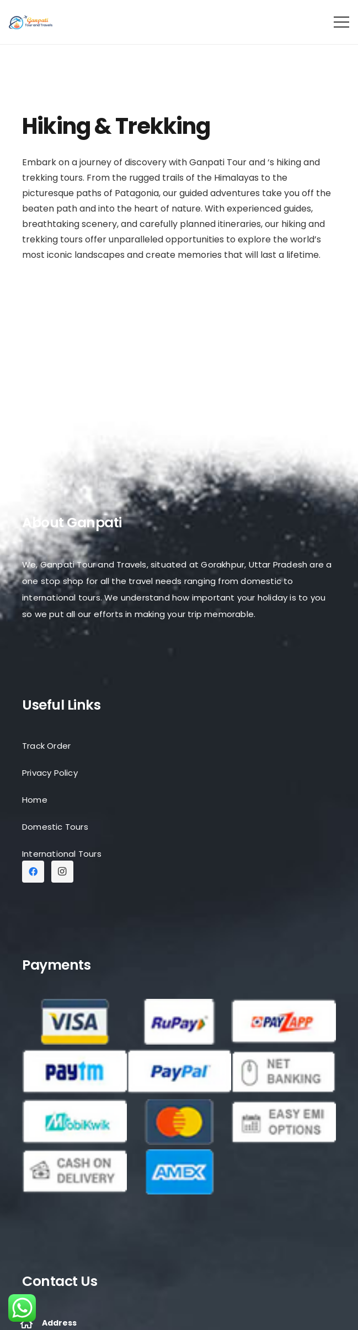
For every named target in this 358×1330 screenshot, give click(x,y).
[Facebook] (33, 872)
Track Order (46, 745)
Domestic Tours (55, 826)
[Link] (30, 22)
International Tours (61, 853)
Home (34, 799)
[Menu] (341, 22)
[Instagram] (62, 872)
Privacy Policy (50, 772)
